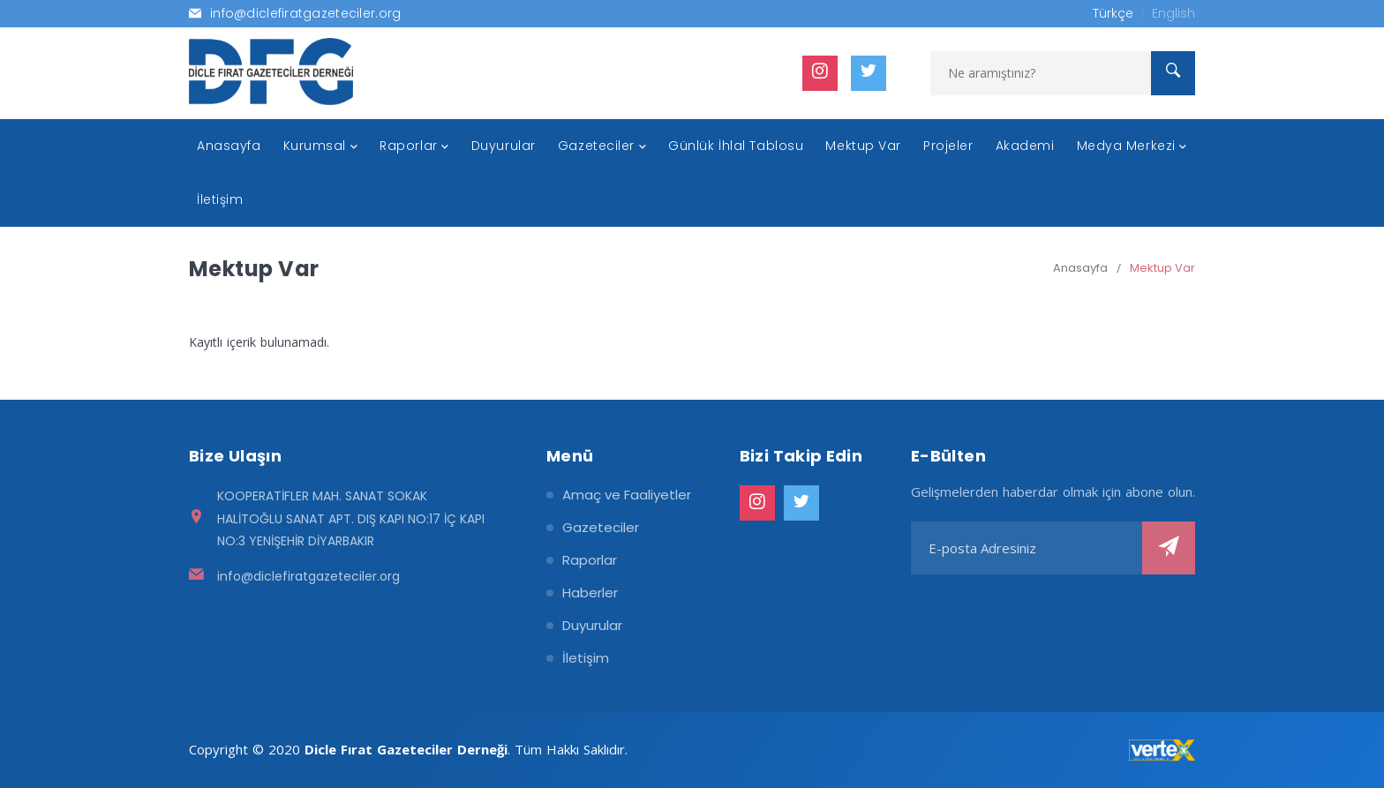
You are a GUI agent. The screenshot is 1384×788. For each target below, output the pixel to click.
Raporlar (589, 560)
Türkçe (1113, 13)
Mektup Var (1162, 267)
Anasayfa (1080, 267)
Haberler (590, 592)
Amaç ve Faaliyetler (626, 494)
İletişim (585, 658)
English (1173, 13)
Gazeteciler (600, 527)
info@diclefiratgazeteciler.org (308, 576)
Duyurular (592, 625)
